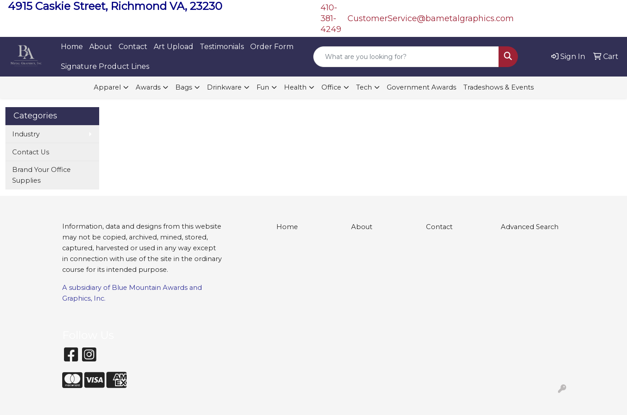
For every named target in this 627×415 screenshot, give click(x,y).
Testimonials (222, 46)
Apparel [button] (107, 87)
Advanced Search (529, 227)
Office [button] (331, 87)
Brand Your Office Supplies (41, 175)
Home (72, 46)
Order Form (271, 46)
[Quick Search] (406, 56)
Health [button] (295, 87)
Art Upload (173, 46)
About (100, 46)
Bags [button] (183, 87)
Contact (133, 46)
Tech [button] (364, 87)
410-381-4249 (330, 18)
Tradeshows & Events (498, 87)
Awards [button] (148, 87)
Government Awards (421, 87)
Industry (26, 134)
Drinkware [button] (224, 87)
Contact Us (30, 152)
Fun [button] (262, 87)
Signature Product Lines (105, 66)
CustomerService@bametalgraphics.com (431, 18)
